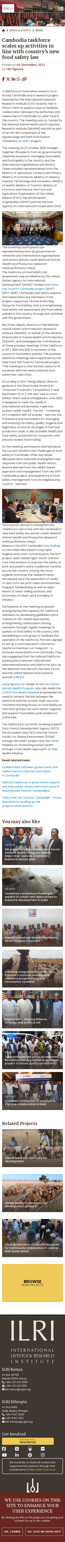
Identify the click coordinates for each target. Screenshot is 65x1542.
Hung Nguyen (11, 684)
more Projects (32, 1283)
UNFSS (18, 677)
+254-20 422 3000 (15, 1382)
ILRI (31, 104)
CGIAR (54, 741)
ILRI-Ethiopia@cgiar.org (17, 1421)
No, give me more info (44, 1532)
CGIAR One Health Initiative (20, 692)
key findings (52, 546)
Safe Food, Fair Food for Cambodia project (30, 287)
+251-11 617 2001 (12, 1418)
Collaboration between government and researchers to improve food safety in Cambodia (30, 771)
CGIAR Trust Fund (44, 1469)
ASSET (26, 141)
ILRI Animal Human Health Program (30, 686)
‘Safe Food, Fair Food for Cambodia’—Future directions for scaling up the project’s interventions (32, 802)
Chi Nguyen (15, 69)
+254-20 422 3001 (14, 1386)
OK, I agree (12, 1532)
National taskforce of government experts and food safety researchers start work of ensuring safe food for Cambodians (31, 786)
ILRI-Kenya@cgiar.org (16, 1389)
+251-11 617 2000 (13, 1414)
